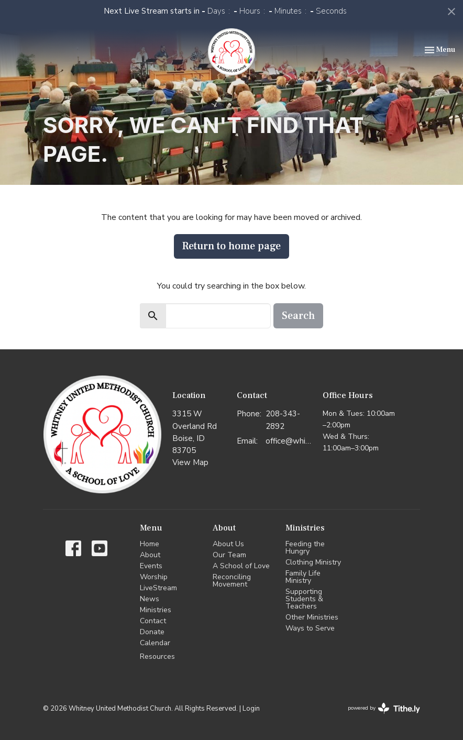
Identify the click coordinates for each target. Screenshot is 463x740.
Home (149, 544)
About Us (228, 544)
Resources (157, 656)
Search (298, 316)
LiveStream (158, 588)
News (149, 599)
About (150, 555)
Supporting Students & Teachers (304, 599)
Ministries (155, 610)
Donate (152, 632)
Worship (154, 577)
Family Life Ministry (303, 577)
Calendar (155, 643)
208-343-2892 (283, 419)
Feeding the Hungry (305, 547)
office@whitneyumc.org (289, 441)
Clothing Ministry (313, 562)
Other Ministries (311, 617)
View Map (190, 462)
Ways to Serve (310, 628)
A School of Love (241, 566)
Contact (153, 621)
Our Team (229, 555)
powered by (384, 708)
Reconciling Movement (232, 580)
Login (251, 708)
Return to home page (231, 246)
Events (151, 566)
